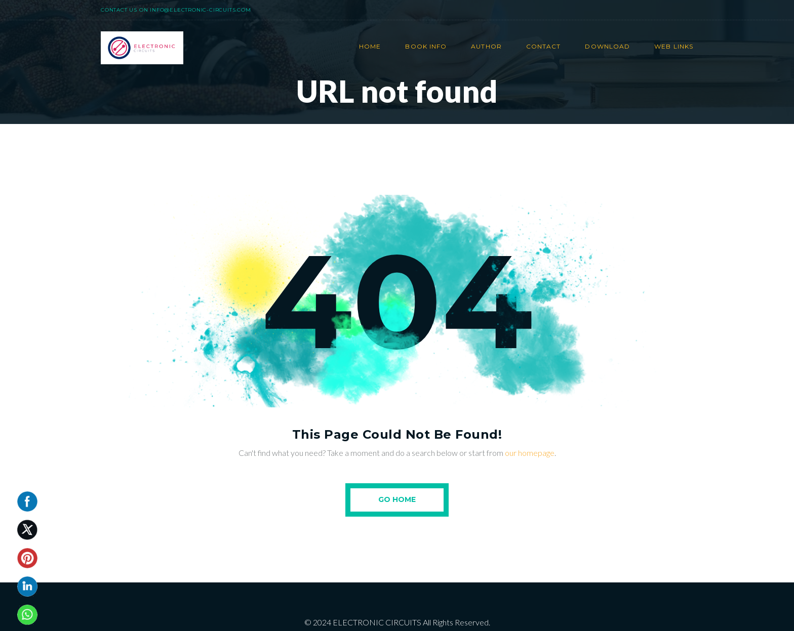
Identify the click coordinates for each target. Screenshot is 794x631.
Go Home (397, 499)
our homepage (529, 452)
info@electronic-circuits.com (200, 10)
